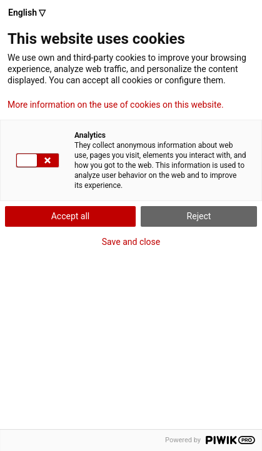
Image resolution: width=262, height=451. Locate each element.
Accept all (70, 216)
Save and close (131, 242)
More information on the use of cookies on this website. (116, 105)
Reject (199, 216)
